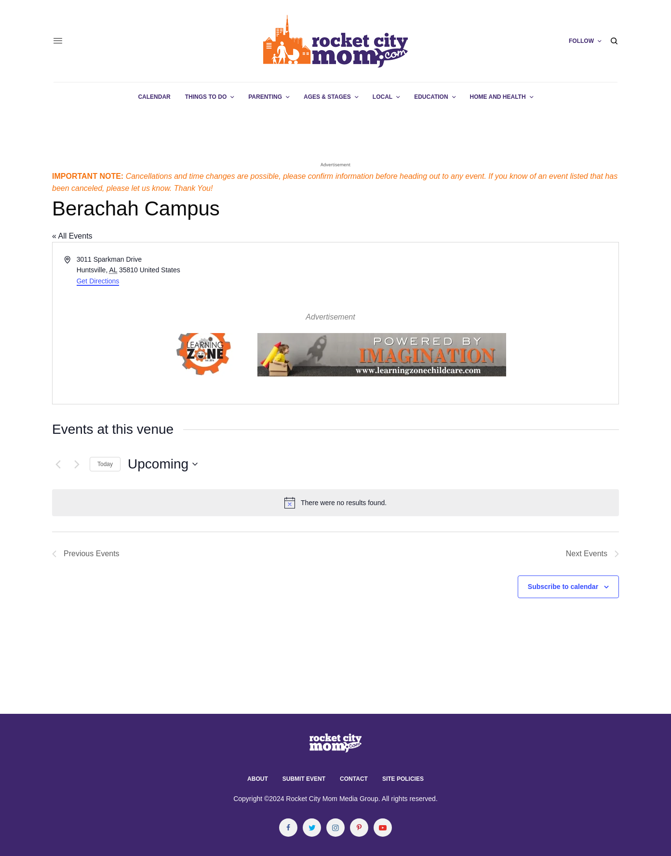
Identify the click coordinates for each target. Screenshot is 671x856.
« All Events (72, 236)
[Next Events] (76, 464)
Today (105, 464)
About (257, 779)
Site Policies (403, 779)
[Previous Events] (58, 464)
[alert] (335, 502)
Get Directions (98, 281)
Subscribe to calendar (563, 586)
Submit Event (303, 779)
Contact (354, 779)
